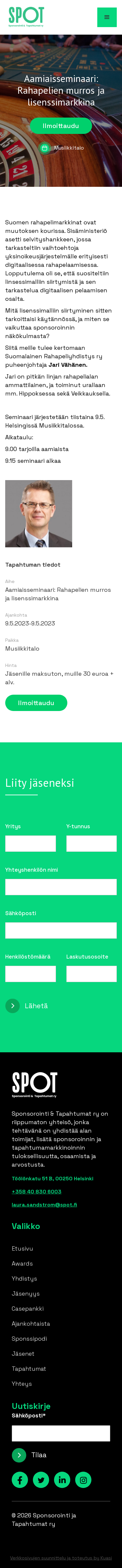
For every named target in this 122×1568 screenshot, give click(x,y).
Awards (22, 1263)
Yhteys (22, 1383)
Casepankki (28, 1308)
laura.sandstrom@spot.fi (44, 1204)
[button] (107, 17)
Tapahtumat (29, 1368)
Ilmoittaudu (61, 125)
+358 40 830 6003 (36, 1191)
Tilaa (39, 1454)
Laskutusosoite (87, 956)
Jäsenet (23, 1353)
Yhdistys (24, 1278)
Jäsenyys (26, 1293)
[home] (24, 17)
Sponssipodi (29, 1338)
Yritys (13, 826)
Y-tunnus (78, 826)
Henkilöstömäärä (27, 956)
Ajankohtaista (31, 1323)
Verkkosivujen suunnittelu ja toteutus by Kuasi (61, 1558)
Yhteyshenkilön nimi (31, 869)
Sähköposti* (29, 1415)
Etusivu (22, 1248)
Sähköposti (20, 913)
